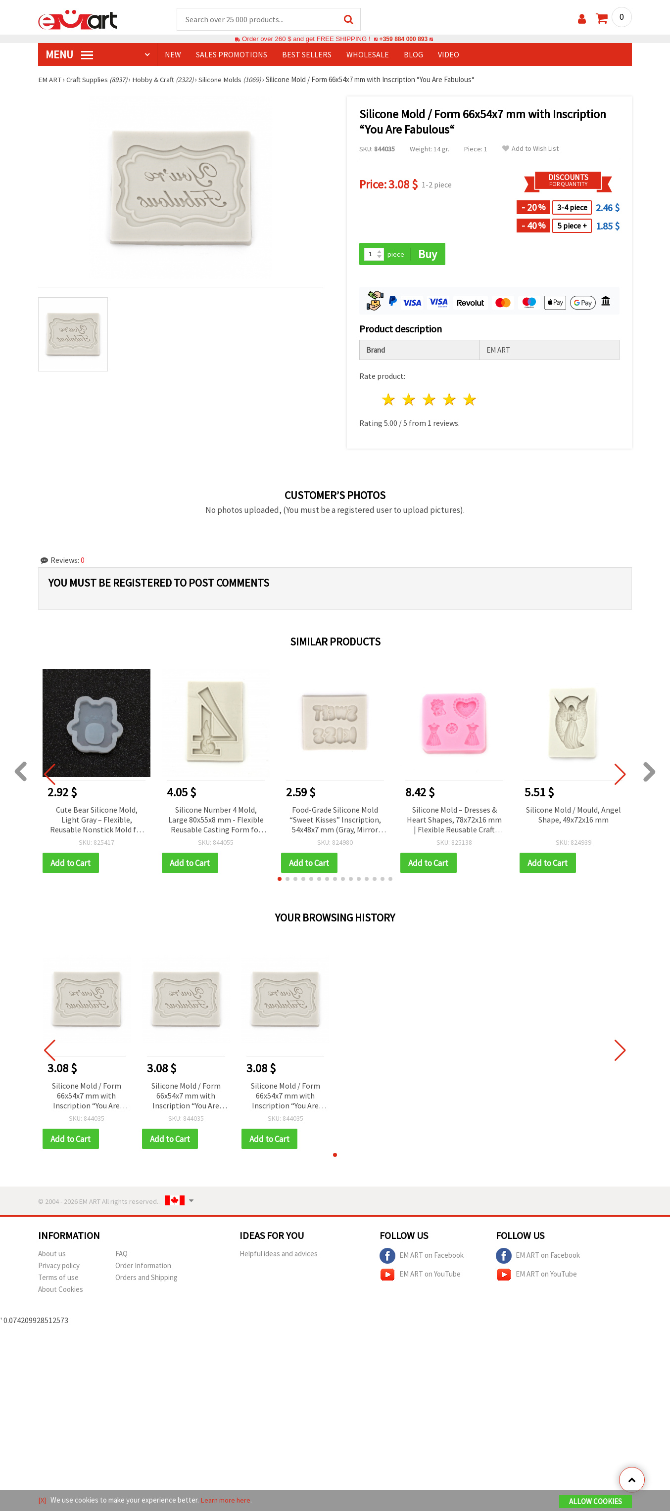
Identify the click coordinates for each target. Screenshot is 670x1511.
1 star (389, 400)
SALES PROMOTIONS (231, 55)
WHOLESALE (367, 55)
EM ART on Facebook (422, 1257)
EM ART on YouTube (420, 1276)
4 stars (449, 400)
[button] (280, 880)
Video (448, 55)
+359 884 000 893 (403, 39)
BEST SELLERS (307, 55)
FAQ (121, 1255)
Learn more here (226, 1500)
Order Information (143, 1267)
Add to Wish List (530, 149)
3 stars (430, 400)
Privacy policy (59, 1267)
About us (52, 1255)
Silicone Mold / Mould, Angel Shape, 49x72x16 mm (573, 815)
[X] (42, 1500)
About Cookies (60, 1290)
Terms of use (58, 1278)
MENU (69, 55)
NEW (173, 55)
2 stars (409, 400)
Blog (413, 55)
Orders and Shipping (146, 1278)
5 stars (470, 400)
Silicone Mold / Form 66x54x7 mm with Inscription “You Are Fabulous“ (86, 1097)
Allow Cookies (595, 1502)
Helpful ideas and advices (278, 1255)
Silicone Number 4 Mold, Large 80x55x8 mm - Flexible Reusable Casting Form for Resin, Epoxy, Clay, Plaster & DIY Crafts (216, 820)
